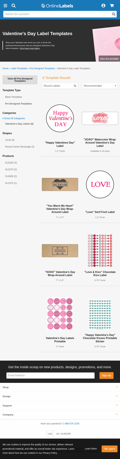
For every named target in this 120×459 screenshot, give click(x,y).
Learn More (91, 448)
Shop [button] (6, 387)
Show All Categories (13, 118)
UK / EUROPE (63, 433)
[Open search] (114, 14)
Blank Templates (13, 97)
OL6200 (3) (11, 162)
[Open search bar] (13, 5)
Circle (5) (10, 140)
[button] (5, 5)
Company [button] (8, 414)
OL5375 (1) (11, 183)
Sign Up (106, 375)
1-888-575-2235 (71, 423)
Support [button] (7, 405)
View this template (109, 58)
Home (5, 68)
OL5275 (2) (11, 169)
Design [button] (7, 396)
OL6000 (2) (11, 176)
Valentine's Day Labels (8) (19, 123)
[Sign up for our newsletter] (50, 375)
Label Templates (19, 68)
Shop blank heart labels (30, 48)
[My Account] (103, 5)
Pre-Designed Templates (42, 68)
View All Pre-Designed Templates (19, 79)
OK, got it (109, 448)
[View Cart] (111, 5)
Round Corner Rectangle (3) (19, 146)
